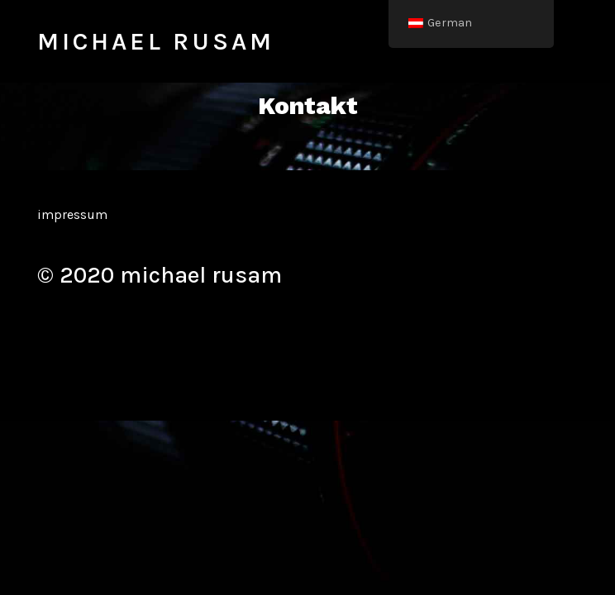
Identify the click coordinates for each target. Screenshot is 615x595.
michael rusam (155, 41)
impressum (72, 214)
